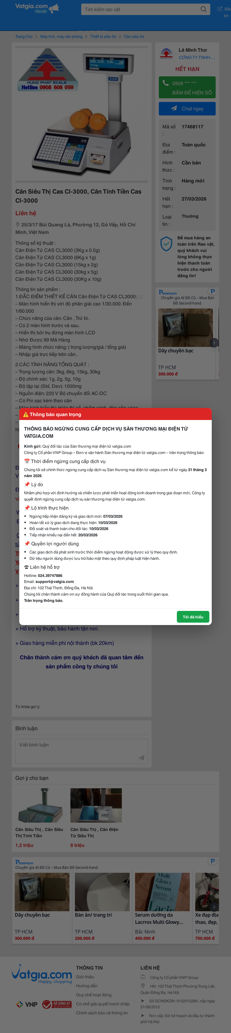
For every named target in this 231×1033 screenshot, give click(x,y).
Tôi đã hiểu (193, 616)
